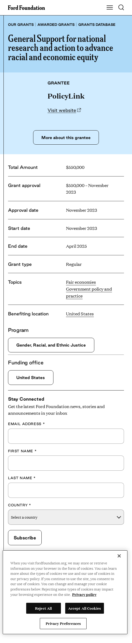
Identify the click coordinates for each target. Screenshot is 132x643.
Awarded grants (56, 24)
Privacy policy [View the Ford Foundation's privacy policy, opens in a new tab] (84, 594)
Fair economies (81, 282)
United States (80, 314)
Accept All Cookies (84, 608)
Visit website (62, 110)
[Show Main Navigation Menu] (109, 7)
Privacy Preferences (63, 623)
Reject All (43, 608)
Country (19, 505)
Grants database (96, 24)
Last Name (22, 478)
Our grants (21, 24)
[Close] (119, 556)
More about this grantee (66, 137)
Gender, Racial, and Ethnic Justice (51, 345)
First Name (22, 451)
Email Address (26, 424)
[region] (65, 592)
